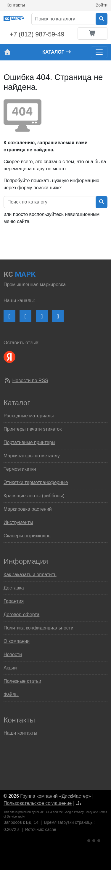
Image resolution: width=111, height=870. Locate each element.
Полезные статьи (22, 681)
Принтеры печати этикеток (33, 429)
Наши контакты (20, 733)
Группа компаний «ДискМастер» (55, 796)
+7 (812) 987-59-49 (37, 34)
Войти (101, 5)
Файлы (11, 694)
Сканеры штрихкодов (27, 535)
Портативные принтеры (29, 442)
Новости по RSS (30, 380)
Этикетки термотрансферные (36, 482)
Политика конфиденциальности (38, 627)
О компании (17, 641)
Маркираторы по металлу (32, 455)
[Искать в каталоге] (101, 19)
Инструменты (18, 522)
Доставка (14, 587)
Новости (13, 654)
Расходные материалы (29, 415)
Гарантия (14, 601)
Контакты (16, 5)
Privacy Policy (83, 812)
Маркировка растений (28, 509)
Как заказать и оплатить (30, 574)
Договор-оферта (21, 614)
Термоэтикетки (20, 469)
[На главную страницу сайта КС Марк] (7, 52)
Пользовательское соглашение (38, 803)
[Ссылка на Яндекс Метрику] (94, 840)
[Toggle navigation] (99, 52)
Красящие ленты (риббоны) (34, 495)
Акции (10, 667)
